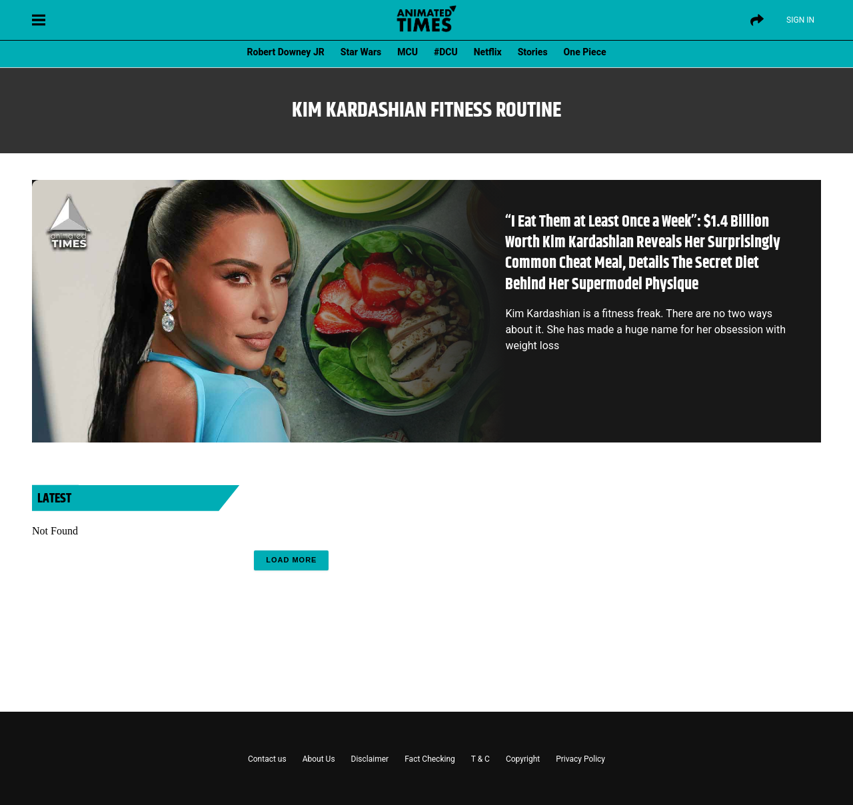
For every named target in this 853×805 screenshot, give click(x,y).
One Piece (585, 52)
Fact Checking (430, 759)
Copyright (523, 759)
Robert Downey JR (285, 52)
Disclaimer (370, 759)
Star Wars (361, 52)
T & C (480, 759)
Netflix (488, 52)
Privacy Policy (580, 759)
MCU (407, 52)
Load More (291, 560)
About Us (319, 759)
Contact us (267, 759)
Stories (533, 52)
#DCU (446, 52)
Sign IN (800, 20)
